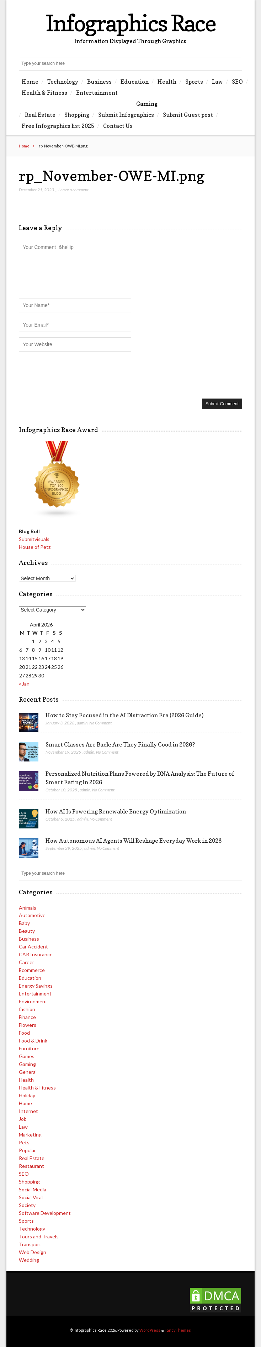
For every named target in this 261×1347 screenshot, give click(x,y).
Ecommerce (32, 970)
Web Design (32, 1252)
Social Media (32, 1189)
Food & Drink (33, 1040)
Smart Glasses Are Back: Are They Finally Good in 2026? (120, 744)
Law (217, 81)
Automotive (32, 915)
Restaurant (31, 1166)
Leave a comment (73, 189)
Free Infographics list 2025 (58, 125)
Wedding (29, 1260)
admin (82, 722)
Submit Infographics (126, 114)
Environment (33, 1001)
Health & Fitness (44, 92)
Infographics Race (130, 23)
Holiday (27, 1095)
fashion (27, 1009)
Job (23, 1119)
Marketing (30, 1135)
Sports (194, 81)
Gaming (147, 103)
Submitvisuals (34, 539)
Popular (27, 1150)
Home (30, 81)
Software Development (45, 1213)
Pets (24, 1142)
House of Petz (34, 547)
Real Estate (40, 114)
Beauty (27, 931)
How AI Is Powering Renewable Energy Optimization (116, 811)
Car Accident (33, 946)
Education (135, 81)
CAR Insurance (36, 954)
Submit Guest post (188, 114)
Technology (62, 81)
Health (167, 81)
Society (27, 1205)
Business (99, 81)
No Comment (100, 722)
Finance (27, 1017)
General (28, 1072)
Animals (27, 908)
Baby (24, 923)
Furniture (29, 1048)
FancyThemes (178, 1330)
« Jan (24, 684)
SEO (237, 81)
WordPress (149, 1330)
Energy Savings (36, 986)
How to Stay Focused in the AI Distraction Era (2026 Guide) (124, 715)
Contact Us (118, 125)
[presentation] (73, 374)
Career (26, 962)
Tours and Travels (39, 1236)
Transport (30, 1244)
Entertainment (97, 92)
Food (24, 1033)
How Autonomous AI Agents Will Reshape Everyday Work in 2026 (134, 840)
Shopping (76, 114)
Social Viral (31, 1197)
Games (26, 1056)
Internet (28, 1111)
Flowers (27, 1025)
